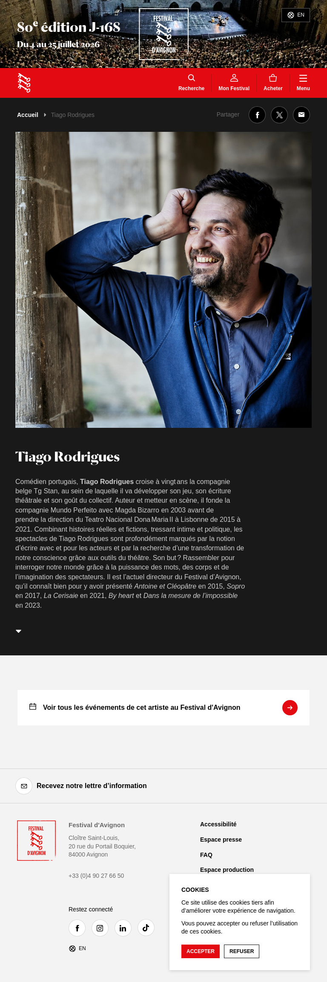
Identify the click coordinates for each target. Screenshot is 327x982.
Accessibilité (218, 824)
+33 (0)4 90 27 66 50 (96, 875)
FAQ (206, 854)
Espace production (227, 869)
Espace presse (221, 839)
